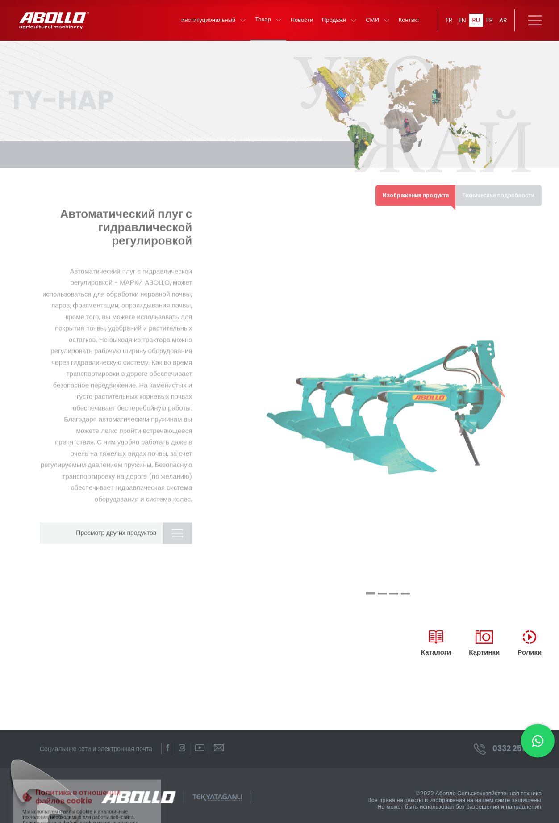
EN (461, 22)
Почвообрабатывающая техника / (117, 135)
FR (489, 22)
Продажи (338, 22)
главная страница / (43, 135)
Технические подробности (496, 192)
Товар (267, 22)
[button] (370, 592)
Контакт (407, 22)
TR (447, 22)
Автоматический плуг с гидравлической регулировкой (262, 135)
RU (475, 22)
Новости (300, 22)
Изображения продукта (409, 192)
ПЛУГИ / (176, 135)
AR (503, 22)
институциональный (212, 22)
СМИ (376, 22)
